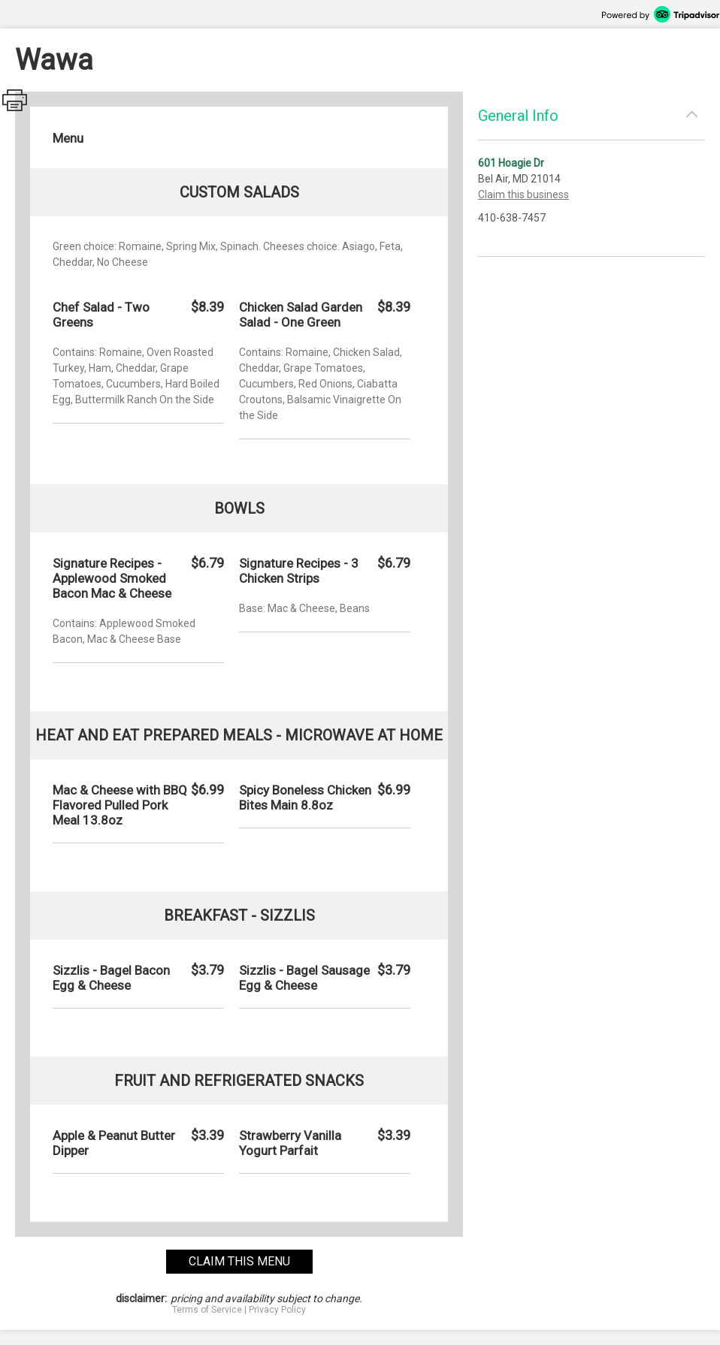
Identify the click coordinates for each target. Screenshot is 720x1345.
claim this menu (239, 1261)
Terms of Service (207, 1309)
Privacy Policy (277, 1309)
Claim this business (523, 194)
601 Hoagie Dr (511, 163)
